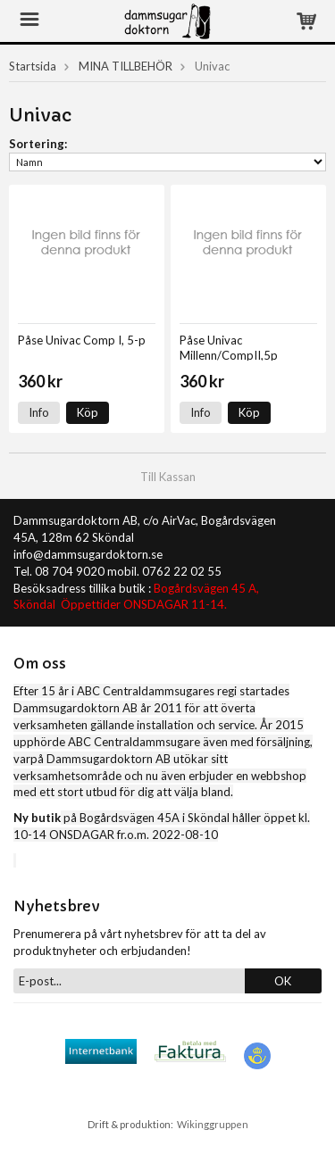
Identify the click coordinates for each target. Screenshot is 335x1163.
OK (282, 981)
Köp (87, 412)
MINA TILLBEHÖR (125, 66)
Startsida (32, 66)
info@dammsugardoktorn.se (88, 554)
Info (39, 412)
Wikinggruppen (212, 1124)
